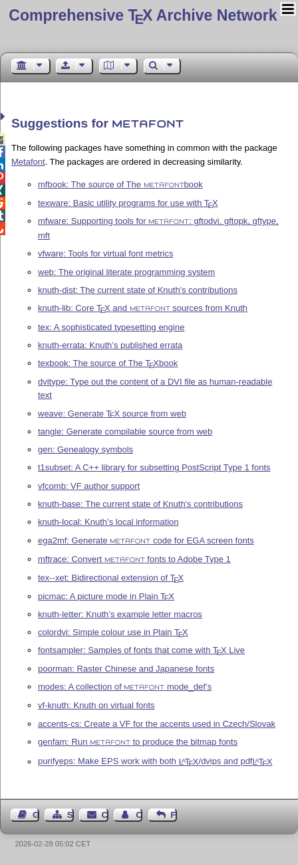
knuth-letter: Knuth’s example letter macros (120, 614)
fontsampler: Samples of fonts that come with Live (141, 650)
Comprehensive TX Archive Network (143, 15)
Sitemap (70, 815)
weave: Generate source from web (112, 414)
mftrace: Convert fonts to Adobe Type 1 (134, 559)
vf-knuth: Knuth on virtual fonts (96, 705)
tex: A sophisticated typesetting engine (111, 327)
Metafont (28, 162)
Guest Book (36, 815)
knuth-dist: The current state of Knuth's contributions (137, 290)
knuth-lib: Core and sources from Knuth (142, 308)
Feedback (173, 815)
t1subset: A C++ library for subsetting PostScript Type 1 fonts (154, 467)
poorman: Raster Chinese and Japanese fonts (126, 669)
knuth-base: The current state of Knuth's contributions (140, 504)
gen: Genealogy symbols (85, 449)
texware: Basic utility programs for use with (128, 203)
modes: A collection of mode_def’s (125, 687)
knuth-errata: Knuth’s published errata (110, 345)
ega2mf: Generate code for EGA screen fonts (146, 540)
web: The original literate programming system (126, 272)
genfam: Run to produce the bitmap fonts (137, 742)
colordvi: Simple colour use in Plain (113, 632)
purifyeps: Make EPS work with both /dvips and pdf (155, 762)
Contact (105, 815)
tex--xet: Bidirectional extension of (111, 578)
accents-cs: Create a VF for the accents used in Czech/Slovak (156, 724)
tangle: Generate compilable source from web (125, 431)
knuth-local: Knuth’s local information (108, 522)
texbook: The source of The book (108, 363)
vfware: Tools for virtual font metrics (106, 253)
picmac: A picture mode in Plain (106, 596)
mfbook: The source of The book (120, 184)
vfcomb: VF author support (89, 486)
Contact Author (139, 815)
